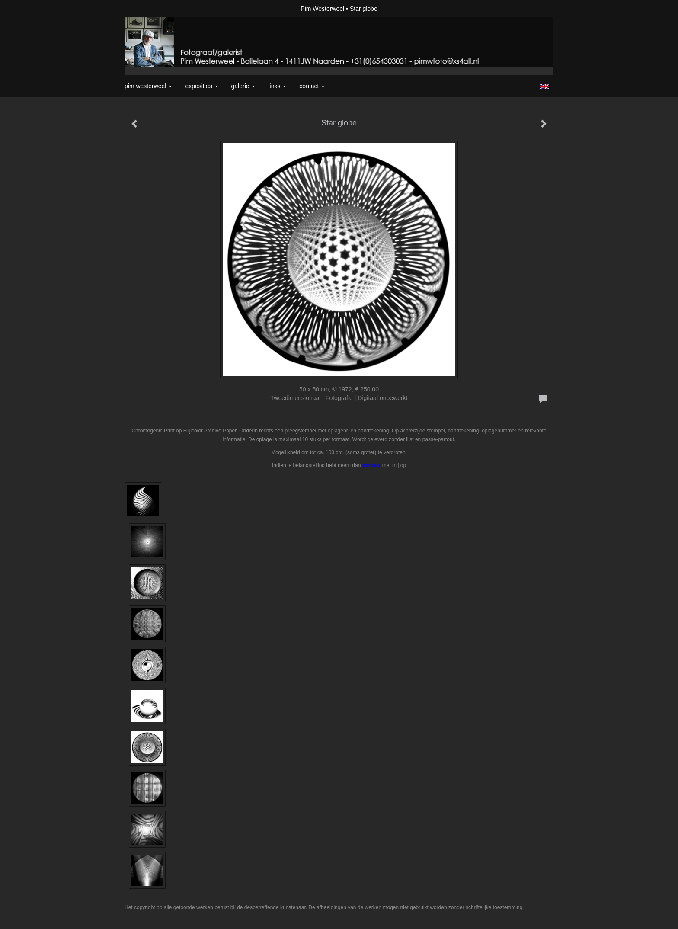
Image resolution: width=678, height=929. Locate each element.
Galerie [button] (243, 86)
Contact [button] (312, 86)
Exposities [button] (201, 86)
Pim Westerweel (322, 8)
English (545, 86)
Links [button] (277, 86)
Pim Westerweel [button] (148, 86)
